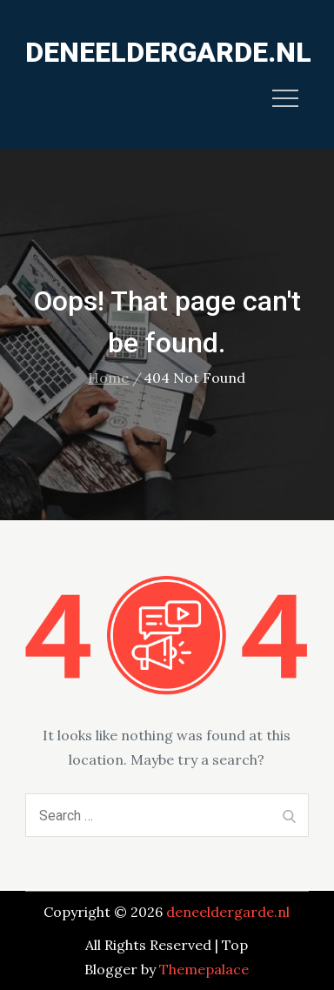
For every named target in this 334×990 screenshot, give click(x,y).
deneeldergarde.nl (168, 52)
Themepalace (204, 969)
